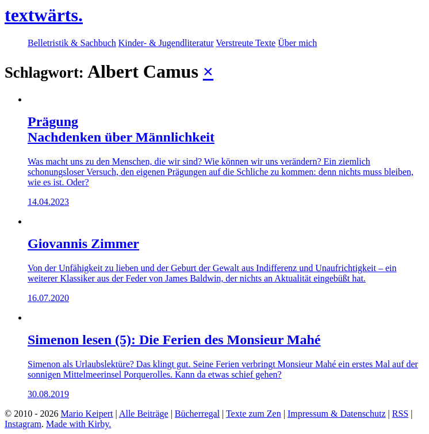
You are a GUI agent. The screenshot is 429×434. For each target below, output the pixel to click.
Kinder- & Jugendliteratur (166, 43)
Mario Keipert (86, 413)
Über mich (297, 43)
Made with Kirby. (78, 424)
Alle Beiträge (143, 413)
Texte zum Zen (253, 413)
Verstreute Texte (245, 43)
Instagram (23, 424)
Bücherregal (197, 413)
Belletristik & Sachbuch (72, 43)
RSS (400, 413)
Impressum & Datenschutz (337, 413)
